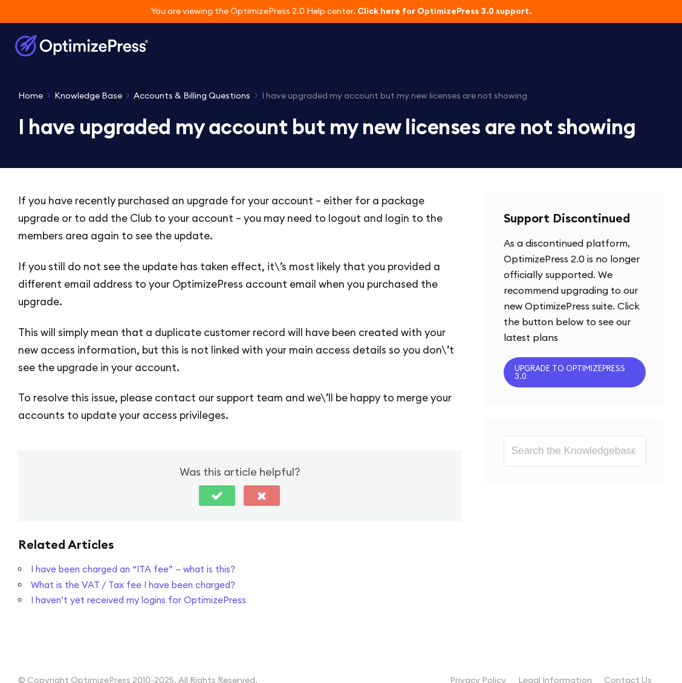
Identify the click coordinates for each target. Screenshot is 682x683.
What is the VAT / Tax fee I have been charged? (133, 585)
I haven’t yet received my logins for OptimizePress (138, 600)
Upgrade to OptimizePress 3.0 (570, 372)
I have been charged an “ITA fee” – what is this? (133, 569)
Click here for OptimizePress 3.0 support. (444, 10)
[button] (217, 495)
